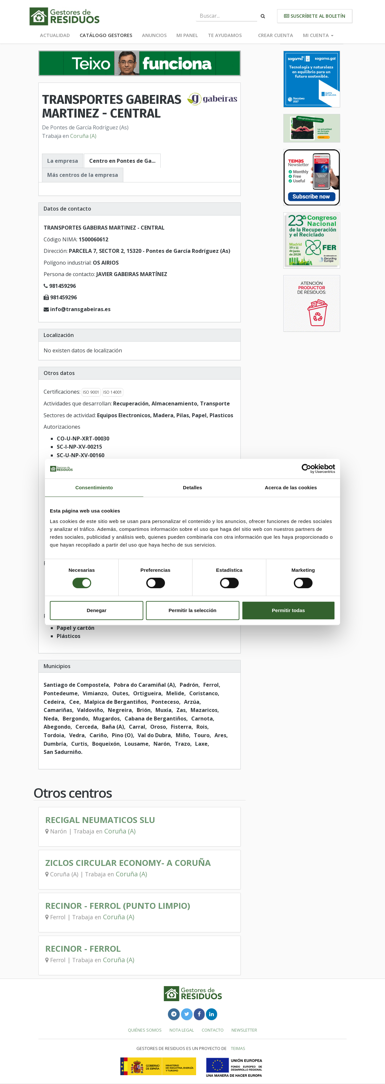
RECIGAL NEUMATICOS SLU (100, 820)
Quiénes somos (145, 1030)
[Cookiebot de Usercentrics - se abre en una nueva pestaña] (306, 469)
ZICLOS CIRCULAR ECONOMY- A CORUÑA (128, 863)
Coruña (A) (83, 136)
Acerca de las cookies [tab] (291, 487)
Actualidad (55, 35)
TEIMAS (238, 1048)
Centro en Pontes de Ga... (122, 160)
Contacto (213, 1030)
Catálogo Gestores (106, 35)
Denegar (96, 610)
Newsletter (244, 1030)
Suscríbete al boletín (314, 16)
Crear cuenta (275, 35)
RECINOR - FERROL (83, 948)
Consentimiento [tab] (94, 487)
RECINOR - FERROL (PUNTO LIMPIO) (117, 905)
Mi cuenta (318, 35)
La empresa (62, 160)
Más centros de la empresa (82, 174)
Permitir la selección (192, 610)
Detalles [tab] (192, 487)
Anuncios (154, 35)
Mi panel (187, 35)
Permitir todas (288, 610)
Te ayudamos (225, 35)
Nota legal (182, 1030)
